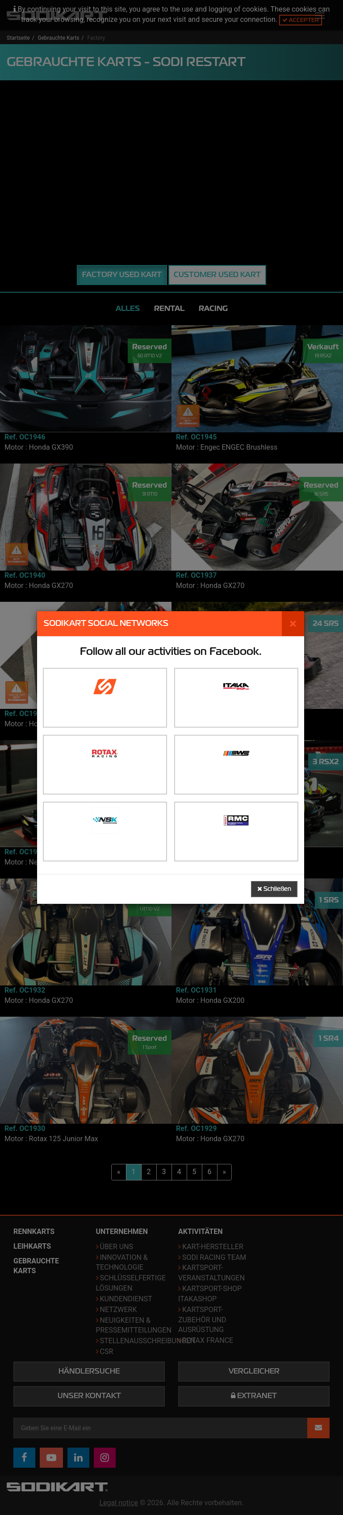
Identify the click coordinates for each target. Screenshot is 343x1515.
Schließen (274, 889)
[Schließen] (293, 623)
